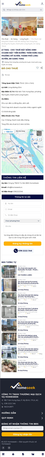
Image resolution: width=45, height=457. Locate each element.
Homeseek (6, 444)
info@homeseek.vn (14, 187)
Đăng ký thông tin (22, 243)
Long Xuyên (24, 39)
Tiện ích (8, 132)
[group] (19, 26)
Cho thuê (5, 39)
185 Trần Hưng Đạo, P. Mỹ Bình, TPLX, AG (21, 400)
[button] (34, 26)
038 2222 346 (9, 404)
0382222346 (18, 191)
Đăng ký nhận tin (22, 434)
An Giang (14, 39)
